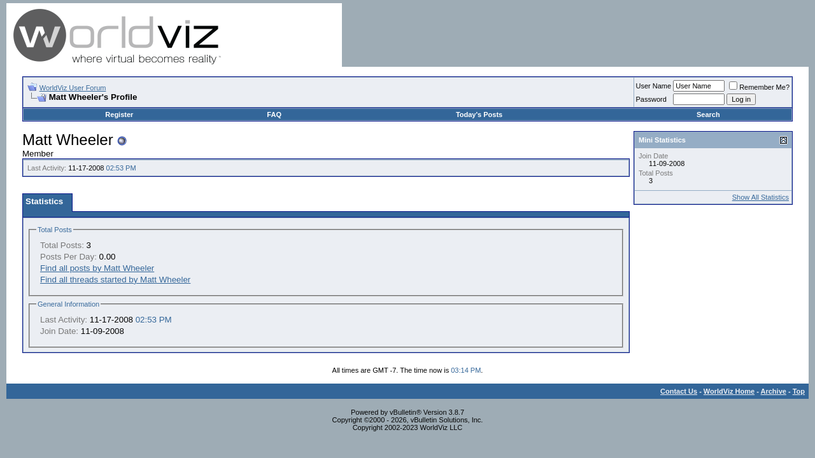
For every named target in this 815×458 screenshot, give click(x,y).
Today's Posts (479, 114)
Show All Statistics (760, 197)
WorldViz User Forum (72, 88)
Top (799, 391)
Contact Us (678, 391)
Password (651, 99)
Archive (773, 391)
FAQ (274, 114)
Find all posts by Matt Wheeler (97, 268)
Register (119, 114)
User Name (654, 86)
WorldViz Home (729, 391)
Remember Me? (759, 87)
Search (708, 114)
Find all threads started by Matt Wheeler (115, 279)
